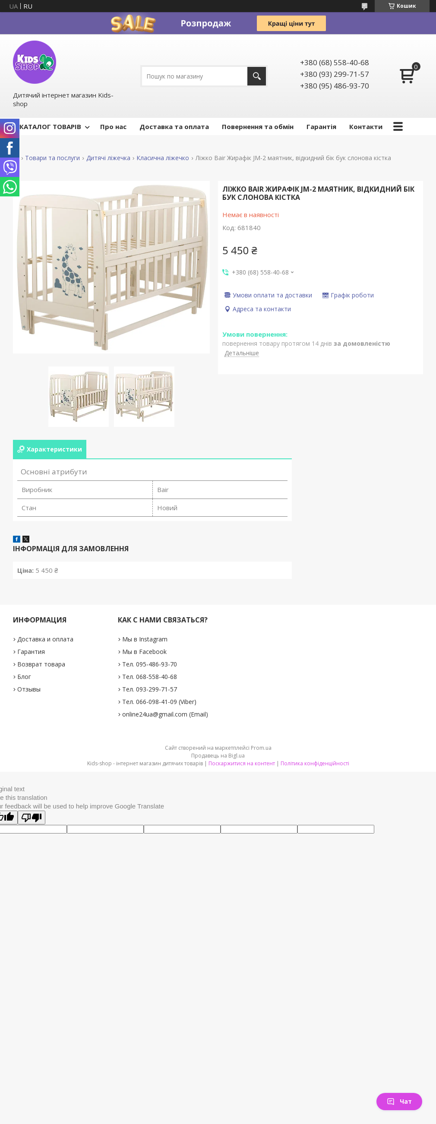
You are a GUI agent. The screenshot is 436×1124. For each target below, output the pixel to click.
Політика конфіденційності (315, 763)
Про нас (113, 126)
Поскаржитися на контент (242, 763)
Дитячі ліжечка (108, 158)
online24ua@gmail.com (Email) (165, 714)
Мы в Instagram (144, 639)
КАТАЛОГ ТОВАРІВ (50, 126)
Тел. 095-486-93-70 (149, 664)
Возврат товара (41, 664)
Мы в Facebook (144, 651)
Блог (24, 677)
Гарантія (321, 126)
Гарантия (31, 651)
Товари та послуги (52, 158)
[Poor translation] (31, 817)
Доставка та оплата (174, 126)
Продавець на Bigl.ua (218, 755)
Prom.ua (261, 747)
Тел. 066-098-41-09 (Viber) (159, 702)
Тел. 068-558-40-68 (149, 677)
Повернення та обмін (258, 126)
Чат (399, 1101)
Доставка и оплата (45, 639)
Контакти (365, 126)
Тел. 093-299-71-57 (149, 689)
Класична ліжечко (162, 158)
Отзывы (29, 689)
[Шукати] (256, 76)
